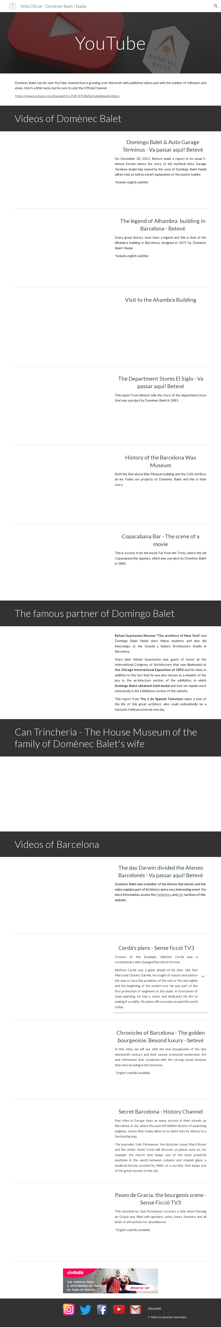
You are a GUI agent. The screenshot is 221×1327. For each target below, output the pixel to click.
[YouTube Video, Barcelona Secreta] (60, 1138)
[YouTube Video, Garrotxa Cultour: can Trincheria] (60, 794)
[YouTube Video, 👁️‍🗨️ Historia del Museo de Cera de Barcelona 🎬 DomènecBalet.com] (60, 484)
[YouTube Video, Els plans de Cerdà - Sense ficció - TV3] (60, 973)
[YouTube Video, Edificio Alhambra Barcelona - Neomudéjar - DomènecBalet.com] (60, 326)
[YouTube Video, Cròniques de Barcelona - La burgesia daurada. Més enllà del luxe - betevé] (60, 1059)
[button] (216, 6)
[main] (110, 43)
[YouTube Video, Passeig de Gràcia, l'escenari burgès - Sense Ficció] (60, 1221)
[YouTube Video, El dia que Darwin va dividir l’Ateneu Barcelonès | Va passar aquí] (60, 894)
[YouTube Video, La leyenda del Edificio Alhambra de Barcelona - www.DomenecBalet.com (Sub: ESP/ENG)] (60, 247)
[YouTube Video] (60, 169)
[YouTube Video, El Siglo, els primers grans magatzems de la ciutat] (60, 405)
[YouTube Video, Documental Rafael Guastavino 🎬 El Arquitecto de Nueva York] (60, 663)
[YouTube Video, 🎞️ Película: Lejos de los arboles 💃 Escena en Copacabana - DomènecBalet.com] (60, 563)
